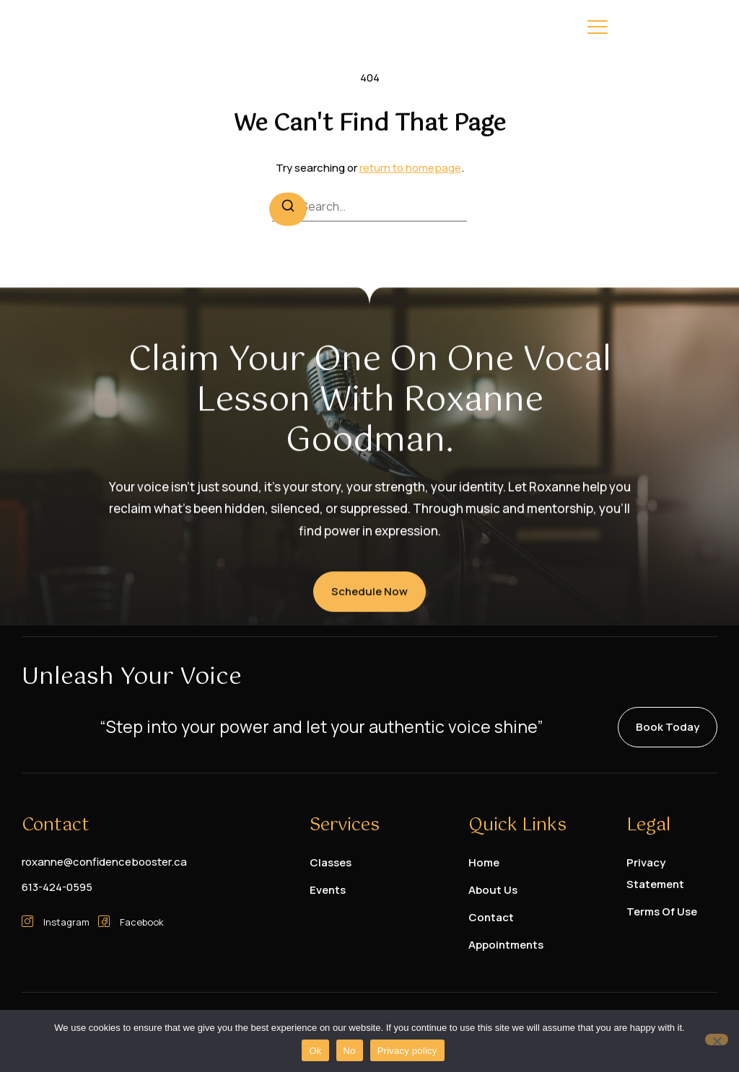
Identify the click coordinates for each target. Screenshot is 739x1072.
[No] (716, 1039)
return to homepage (410, 167)
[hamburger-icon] (597, 30)
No (350, 1050)
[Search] (288, 209)
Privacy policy (407, 1050)
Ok (315, 1050)
